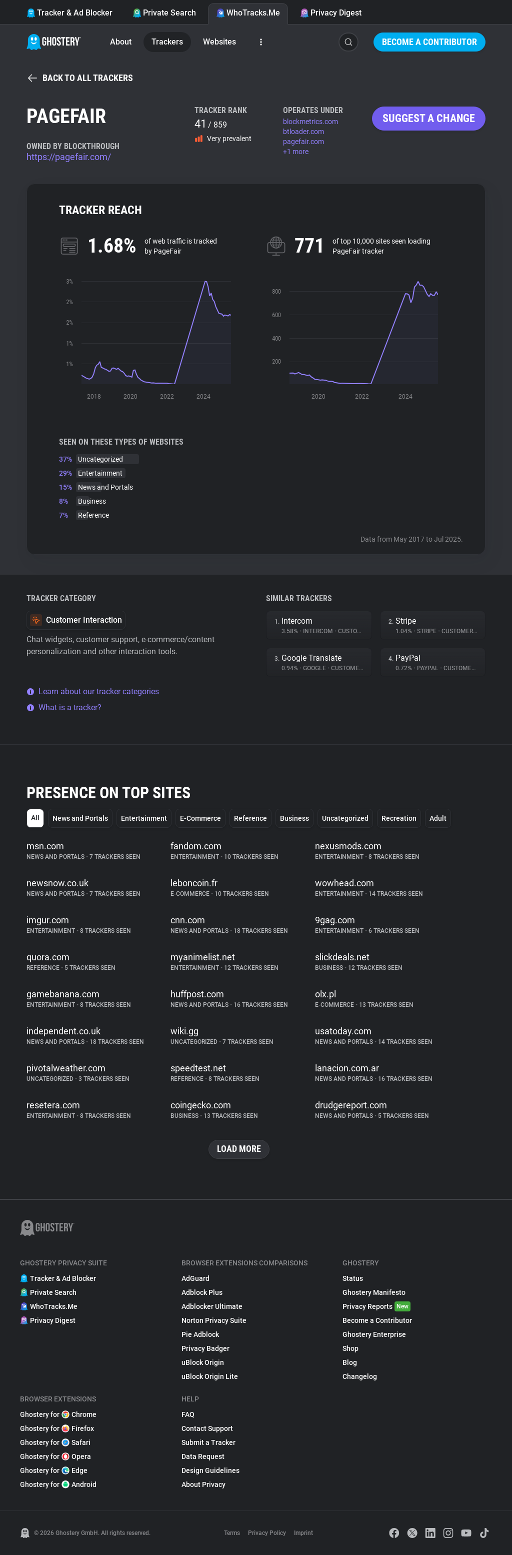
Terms (232, 1532)
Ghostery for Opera (55, 1456)
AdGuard (196, 1278)
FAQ (188, 1414)
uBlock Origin (203, 1362)
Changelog (359, 1376)
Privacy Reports (376, 1306)
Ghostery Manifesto (374, 1292)
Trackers (167, 42)
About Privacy (204, 1484)
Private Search (164, 13)
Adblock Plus (202, 1292)
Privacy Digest (331, 13)
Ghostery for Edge (54, 1470)
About (121, 42)
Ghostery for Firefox (57, 1428)
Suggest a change (428, 118)
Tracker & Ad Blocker (69, 13)
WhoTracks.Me (248, 13)
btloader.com (303, 132)
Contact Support (207, 1428)
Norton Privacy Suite (214, 1320)
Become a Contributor (429, 42)
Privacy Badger (206, 1348)
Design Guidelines (211, 1470)
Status (352, 1278)
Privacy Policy (267, 1532)
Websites (219, 42)
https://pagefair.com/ (68, 157)
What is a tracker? (64, 707)
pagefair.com (303, 142)
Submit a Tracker (209, 1442)
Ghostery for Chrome (58, 1414)
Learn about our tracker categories (92, 691)
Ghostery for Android (58, 1484)
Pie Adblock (200, 1334)
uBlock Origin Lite (210, 1376)
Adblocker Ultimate (212, 1306)
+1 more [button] (295, 152)
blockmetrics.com (310, 122)
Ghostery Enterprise (374, 1334)
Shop (350, 1348)
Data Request (203, 1456)
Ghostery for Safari (55, 1442)
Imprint (303, 1532)
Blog (349, 1362)
